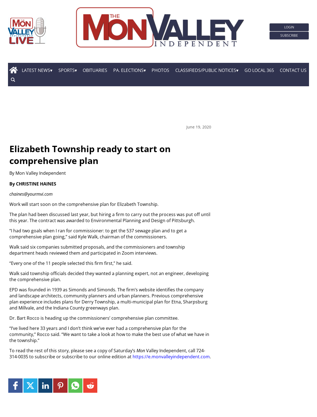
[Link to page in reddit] (90, 385)
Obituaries (95, 70)
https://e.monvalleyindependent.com (171, 357)
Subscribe (289, 35)
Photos (160, 70)
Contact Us (293, 70)
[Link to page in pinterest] (60, 385)
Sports (66, 70)
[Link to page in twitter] (30, 385)
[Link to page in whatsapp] (75, 385)
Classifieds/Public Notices (205, 70)
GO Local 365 (259, 70)
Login (289, 27)
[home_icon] (13, 70)
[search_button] (13, 80)
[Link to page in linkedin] (45, 385)
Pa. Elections (128, 70)
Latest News (36, 70)
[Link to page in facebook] (15, 385)
